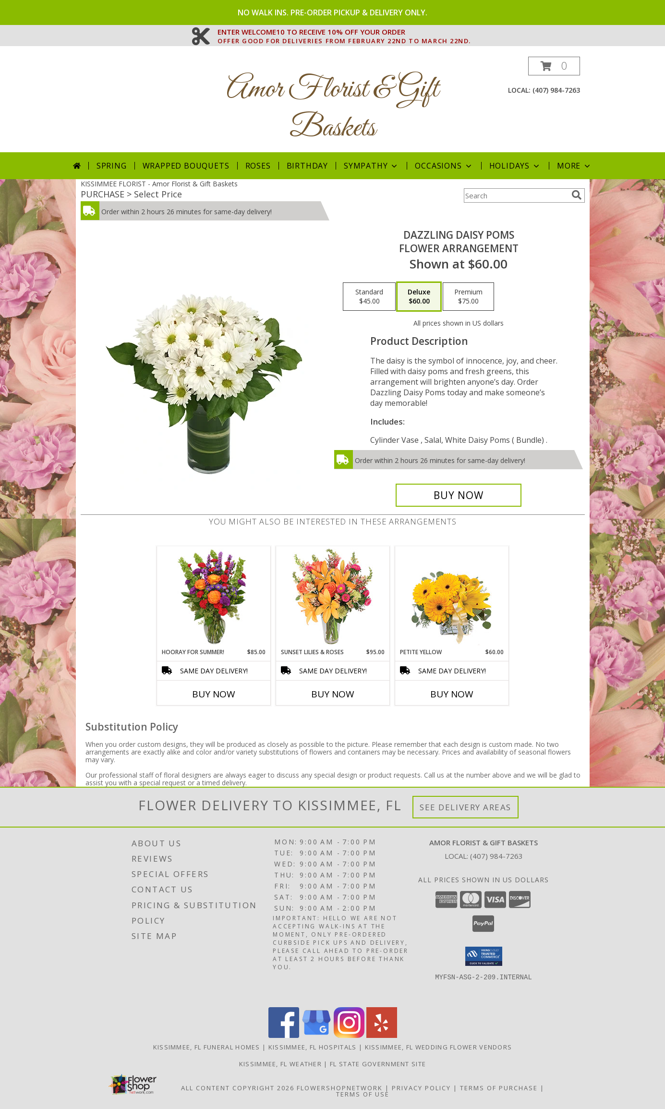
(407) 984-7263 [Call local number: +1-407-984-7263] (556, 90)
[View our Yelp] (381, 1035)
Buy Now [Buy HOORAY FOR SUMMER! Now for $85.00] (213, 694)
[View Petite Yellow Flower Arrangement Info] (451, 597)
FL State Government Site (378, 1064)
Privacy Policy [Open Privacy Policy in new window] (421, 1088)
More (574, 165)
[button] (554, 66)
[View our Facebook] (283, 1035)
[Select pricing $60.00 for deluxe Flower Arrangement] (419, 297)
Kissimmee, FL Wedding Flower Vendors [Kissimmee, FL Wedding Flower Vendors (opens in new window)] (438, 1047)
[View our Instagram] (349, 1035)
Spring (112, 165)
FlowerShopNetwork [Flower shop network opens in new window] (340, 1088)
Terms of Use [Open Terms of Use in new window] (362, 1094)
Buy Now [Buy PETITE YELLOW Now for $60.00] (451, 694)
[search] (576, 195)
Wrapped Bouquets (186, 165)
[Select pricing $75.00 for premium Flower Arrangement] (468, 297)
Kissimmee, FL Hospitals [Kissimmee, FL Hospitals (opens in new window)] (312, 1047)
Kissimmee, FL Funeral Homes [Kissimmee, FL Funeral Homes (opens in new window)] (206, 1047)
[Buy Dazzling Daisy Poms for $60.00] (459, 495)
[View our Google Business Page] (316, 1035)
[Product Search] (515, 195)
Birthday (307, 165)
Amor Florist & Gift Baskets (332, 109)
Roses (258, 165)
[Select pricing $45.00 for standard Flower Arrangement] (369, 297)
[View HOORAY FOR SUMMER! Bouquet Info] (213, 597)
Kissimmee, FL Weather (280, 1064)
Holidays (515, 165)
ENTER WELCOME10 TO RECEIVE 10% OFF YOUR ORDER (344, 32)
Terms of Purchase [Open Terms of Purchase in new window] (499, 1088)
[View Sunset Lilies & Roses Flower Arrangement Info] (332, 597)
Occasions (444, 165)
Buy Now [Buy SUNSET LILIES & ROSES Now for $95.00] (332, 694)
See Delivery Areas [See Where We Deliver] (465, 807)
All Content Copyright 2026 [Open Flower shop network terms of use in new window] (237, 1088)
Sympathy (371, 165)
